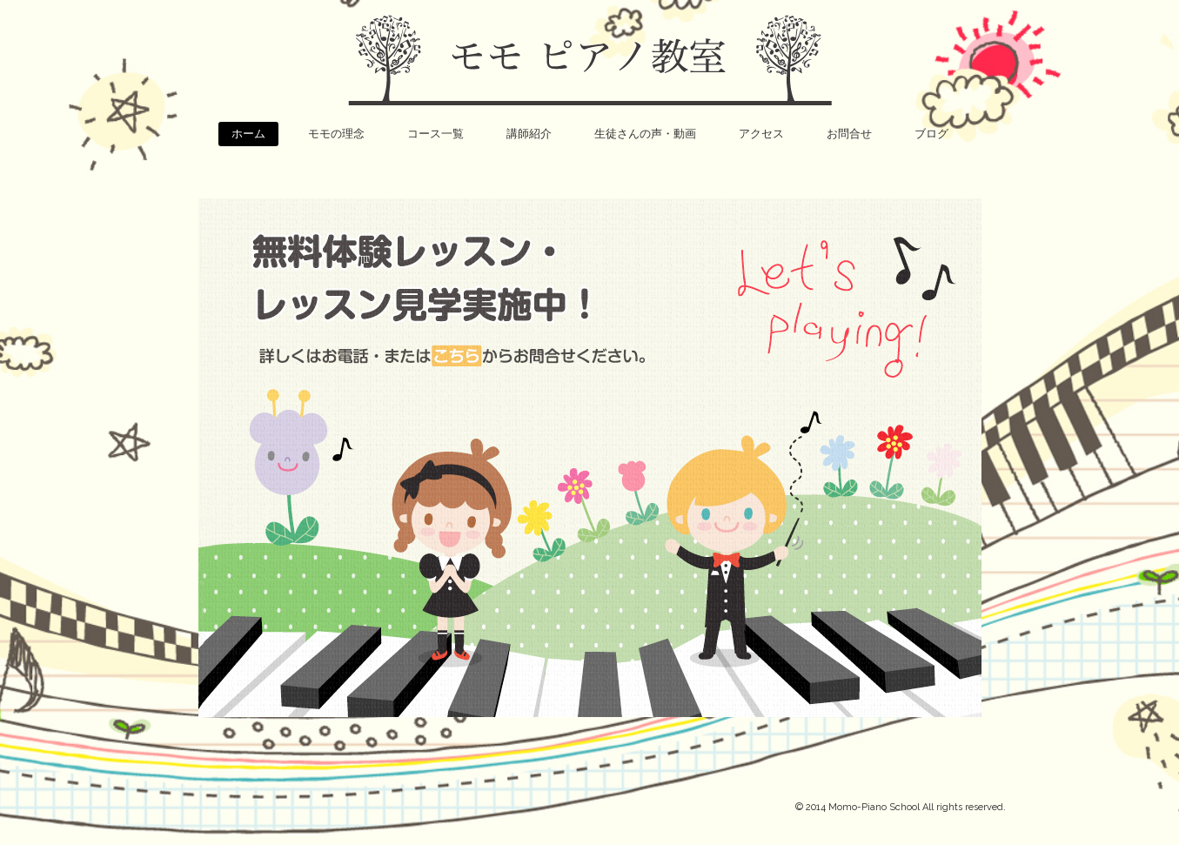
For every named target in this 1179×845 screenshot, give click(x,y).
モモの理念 (336, 133)
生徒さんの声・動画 (645, 133)
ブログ (931, 133)
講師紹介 (529, 133)
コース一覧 (435, 133)
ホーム (248, 133)
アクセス (761, 133)
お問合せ (849, 133)
